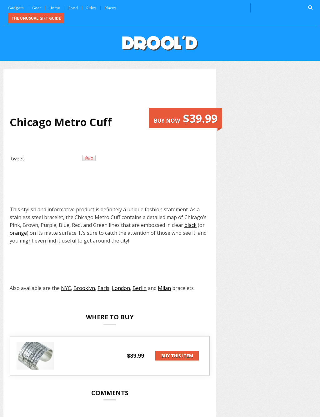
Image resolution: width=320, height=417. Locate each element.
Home (54, 7)
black (190, 224)
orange (18, 232)
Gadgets (15, 7)
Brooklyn (84, 287)
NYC (66, 287)
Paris (103, 287)
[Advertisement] (123, 91)
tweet (17, 158)
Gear (36, 7)
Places (109, 7)
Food (73, 7)
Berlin (139, 287)
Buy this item (177, 355)
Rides (91, 7)
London (121, 287)
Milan (164, 287)
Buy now (186, 117)
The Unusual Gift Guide (36, 17)
